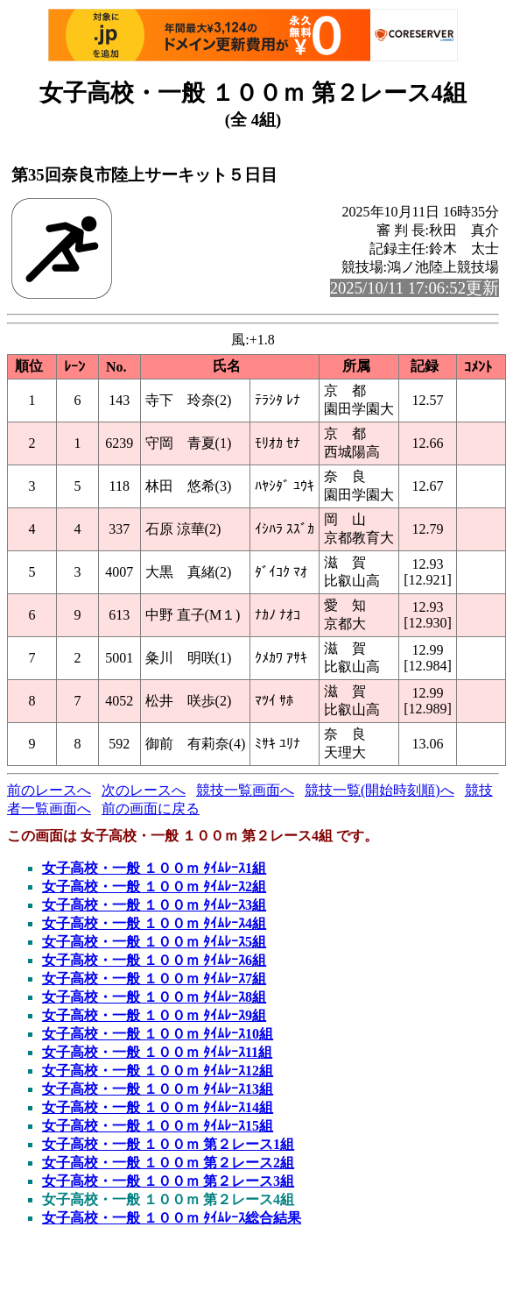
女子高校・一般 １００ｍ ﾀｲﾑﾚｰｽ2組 (154, 886)
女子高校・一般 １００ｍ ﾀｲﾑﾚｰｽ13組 (157, 1089)
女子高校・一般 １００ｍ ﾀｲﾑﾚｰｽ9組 (154, 1015)
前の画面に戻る (151, 808)
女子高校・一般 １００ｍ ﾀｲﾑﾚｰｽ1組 (154, 868)
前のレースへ (49, 790)
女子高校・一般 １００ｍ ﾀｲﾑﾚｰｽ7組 (154, 978)
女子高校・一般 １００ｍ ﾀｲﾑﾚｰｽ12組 (157, 1070)
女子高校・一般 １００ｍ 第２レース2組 (168, 1162)
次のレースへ (144, 790)
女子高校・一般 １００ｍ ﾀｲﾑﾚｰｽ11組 (157, 1052)
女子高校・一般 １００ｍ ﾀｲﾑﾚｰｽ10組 (157, 1033)
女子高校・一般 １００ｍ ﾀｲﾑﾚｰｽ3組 (154, 904)
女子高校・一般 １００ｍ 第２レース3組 (168, 1181)
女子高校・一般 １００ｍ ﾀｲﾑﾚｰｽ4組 (154, 923)
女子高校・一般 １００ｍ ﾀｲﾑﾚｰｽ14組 (157, 1107)
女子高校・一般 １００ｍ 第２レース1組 (168, 1144)
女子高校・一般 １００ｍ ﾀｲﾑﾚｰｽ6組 (154, 960)
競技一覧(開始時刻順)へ (379, 790)
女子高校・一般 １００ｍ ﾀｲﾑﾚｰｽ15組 (157, 1125)
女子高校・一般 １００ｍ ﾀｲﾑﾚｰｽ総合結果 (171, 1217)
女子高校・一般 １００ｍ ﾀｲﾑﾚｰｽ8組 (154, 996)
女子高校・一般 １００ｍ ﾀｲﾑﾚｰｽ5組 (154, 941)
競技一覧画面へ (245, 790)
